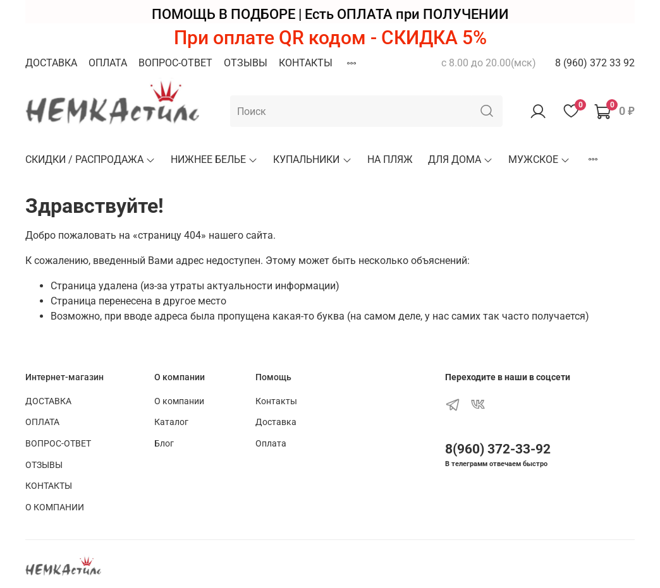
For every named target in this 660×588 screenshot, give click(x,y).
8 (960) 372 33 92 (595, 63)
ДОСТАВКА (51, 63)
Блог (164, 443)
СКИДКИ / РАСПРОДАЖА (90, 159)
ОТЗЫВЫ (245, 63)
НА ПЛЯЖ (390, 159)
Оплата (270, 443)
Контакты (276, 401)
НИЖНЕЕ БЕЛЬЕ (214, 159)
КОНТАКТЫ (306, 63)
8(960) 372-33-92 (498, 449)
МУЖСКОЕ (539, 159)
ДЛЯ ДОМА (460, 159)
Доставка (275, 422)
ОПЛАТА (108, 63)
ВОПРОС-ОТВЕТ (175, 63)
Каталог (171, 422)
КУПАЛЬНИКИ (312, 159)
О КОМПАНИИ (54, 507)
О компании (179, 401)
